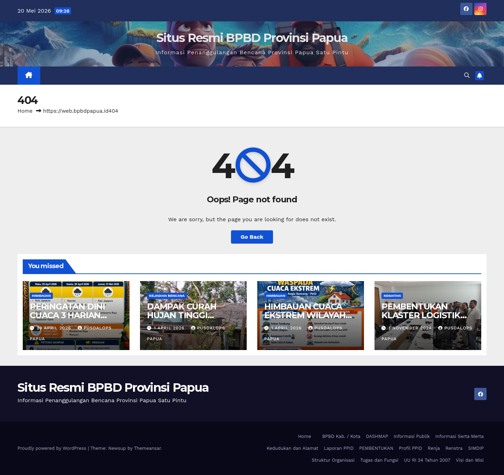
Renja (434, 448)
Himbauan (41, 296)
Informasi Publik (412, 436)
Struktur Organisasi (333, 460)
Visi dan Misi (470, 460)
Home (25, 111)
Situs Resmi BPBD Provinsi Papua (252, 37)
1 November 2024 (411, 328)
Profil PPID (410, 448)
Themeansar (147, 448)
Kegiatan (392, 296)
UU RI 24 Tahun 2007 (427, 460)
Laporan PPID (339, 448)
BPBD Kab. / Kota (341, 436)
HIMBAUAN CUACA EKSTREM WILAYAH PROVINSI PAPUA (304, 315)
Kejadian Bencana (167, 296)
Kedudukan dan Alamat (292, 448)
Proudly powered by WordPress (53, 448)
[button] (467, 75)
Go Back (252, 236)
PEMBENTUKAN (376, 448)
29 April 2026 (55, 328)
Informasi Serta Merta (459, 436)
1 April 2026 (170, 328)
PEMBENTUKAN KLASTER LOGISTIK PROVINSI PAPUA (421, 315)
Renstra (454, 448)
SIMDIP (476, 448)
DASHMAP (377, 436)
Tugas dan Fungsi (379, 460)
